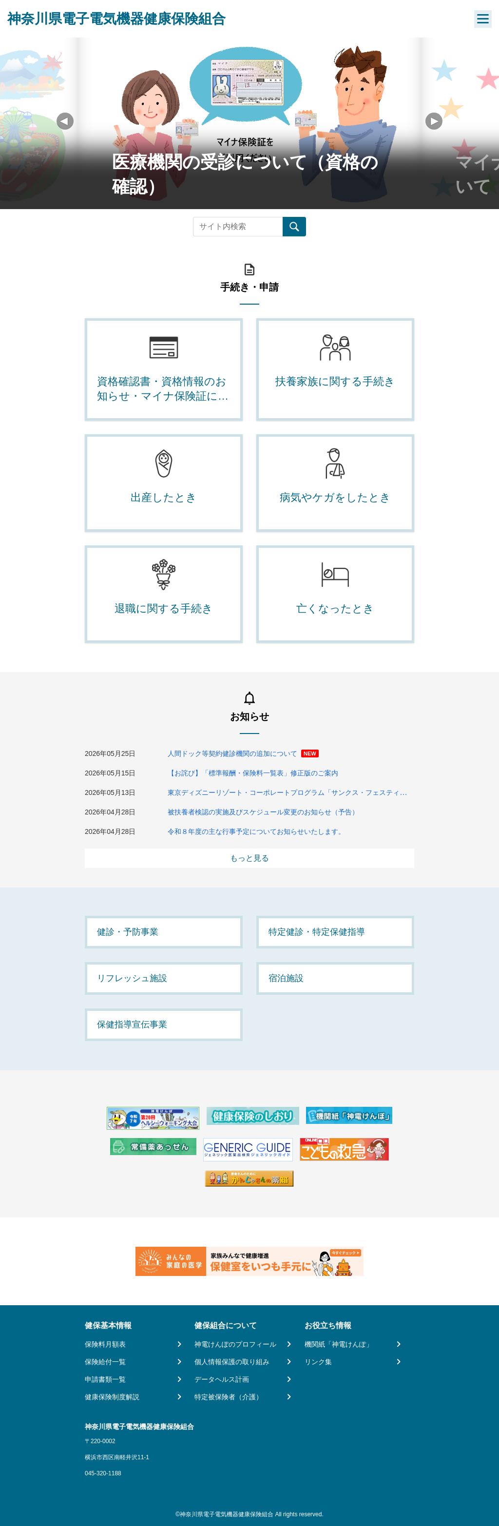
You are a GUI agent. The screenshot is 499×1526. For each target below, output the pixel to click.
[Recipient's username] (238, 226)
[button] (433, 121)
